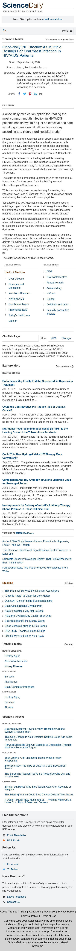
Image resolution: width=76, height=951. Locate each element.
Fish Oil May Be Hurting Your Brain (24, 636)
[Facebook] (19, 94)
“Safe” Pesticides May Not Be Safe (24, 611)
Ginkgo (51, 299)
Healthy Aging (12, 656)
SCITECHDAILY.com (25, 533)
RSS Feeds (13, 840)
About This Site (8, 911)
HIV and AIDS (16, 298)
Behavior (10, 676)
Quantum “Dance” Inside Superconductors (28, 600)
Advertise (49, 911)
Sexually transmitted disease (58, 312)
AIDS (49, 271)
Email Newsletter (16, 835)
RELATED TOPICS (13, 265)
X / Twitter (12, 869)
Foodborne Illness (19, 304)
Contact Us (13, 902)
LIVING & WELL (9, 692)
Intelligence (11, 681)
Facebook (12, 864)
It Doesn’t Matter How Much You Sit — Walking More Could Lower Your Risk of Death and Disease (38, 801)
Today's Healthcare (19, 315)
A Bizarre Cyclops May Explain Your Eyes (28, 615)
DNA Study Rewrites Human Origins (25, 631)
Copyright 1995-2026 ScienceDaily (23, 920)
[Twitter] (24, 94)
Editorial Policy (29, 916)
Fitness (9, 707)
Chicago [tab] (66, 338)
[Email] (41, 94)
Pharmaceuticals (18, 309)
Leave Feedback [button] (16, 896)
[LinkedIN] (35, 94)
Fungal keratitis (55, 282)
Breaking (7, 583)
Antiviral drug (54, 288)
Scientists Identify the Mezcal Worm (25, 621)
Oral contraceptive (57, 277)
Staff (23, 911)
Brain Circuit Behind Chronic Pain (23, 606)
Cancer (13, 320)
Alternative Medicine (16, 661)
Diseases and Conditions (16, 286)
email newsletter (52, 19)
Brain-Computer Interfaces (19, 687)
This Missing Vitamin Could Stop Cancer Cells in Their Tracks (39, 794)
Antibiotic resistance (58, 304)
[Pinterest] (30, 94)
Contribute (35, 911)
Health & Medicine (15, 272)
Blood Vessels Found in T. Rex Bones (26, 626)
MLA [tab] (43, 338)
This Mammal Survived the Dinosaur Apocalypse (32, 590)
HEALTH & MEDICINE (12, 651)
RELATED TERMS (51, 265)
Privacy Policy (66, 911)
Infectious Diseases (19, 293)
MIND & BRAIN (9, 671)
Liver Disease (16, 278)
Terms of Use (48, 916)
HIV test (51, 293)
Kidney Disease (13, 666)
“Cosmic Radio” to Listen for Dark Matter (27, 595)
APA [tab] (53, 338)
